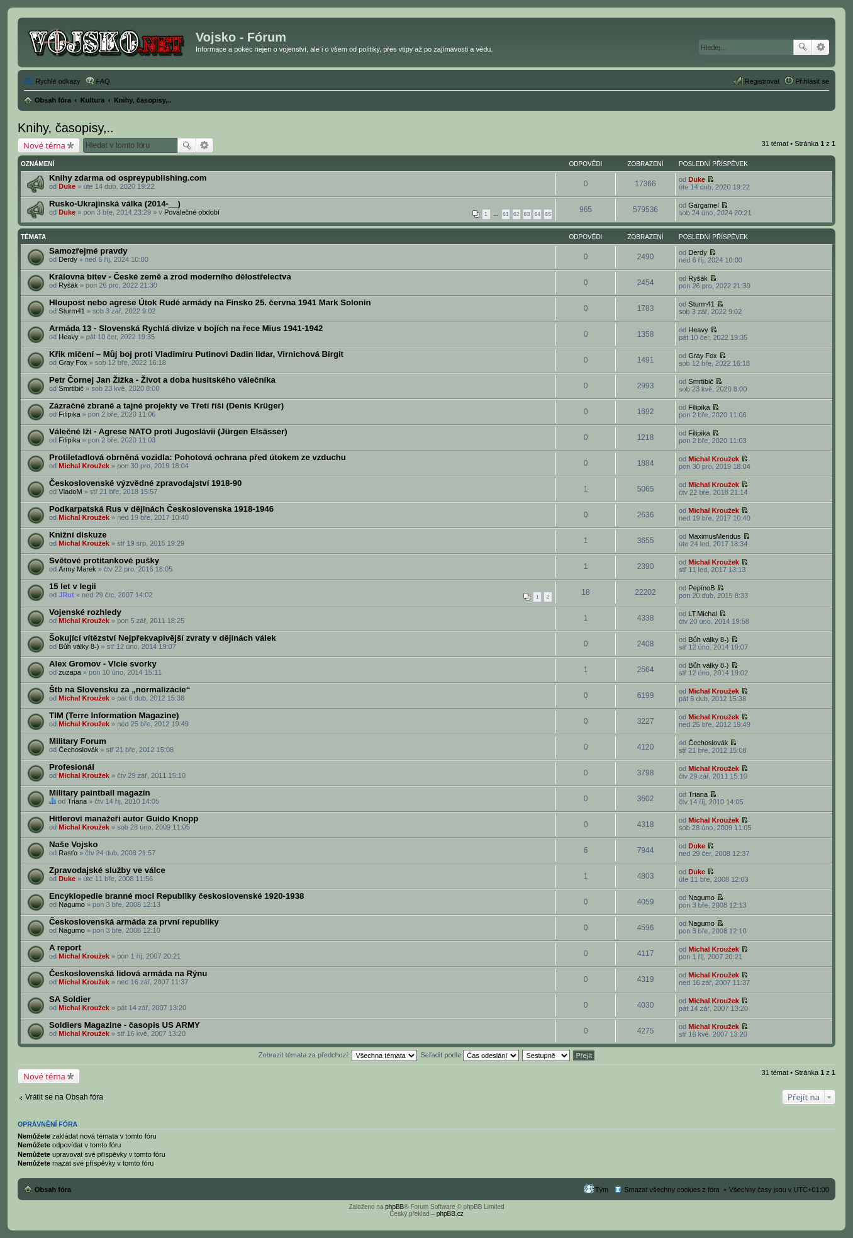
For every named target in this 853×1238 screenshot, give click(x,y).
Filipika (69, 414)
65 (548, 214)
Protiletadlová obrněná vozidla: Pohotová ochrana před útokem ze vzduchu (197, 457)
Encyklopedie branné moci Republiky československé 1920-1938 (176, 896)
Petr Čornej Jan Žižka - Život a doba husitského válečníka (162, 380)
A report (65, 947)
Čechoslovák (78, 749)
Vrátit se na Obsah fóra (64, 1097)
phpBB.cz (450, 1213)
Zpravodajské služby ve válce (107, 870)
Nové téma (44, 145)
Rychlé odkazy (58, 81)
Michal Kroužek (84, 466)
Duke (67, 186)
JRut (66, 595)
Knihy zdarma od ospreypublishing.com (128, 178)
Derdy (68, 259)
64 (537, 214)
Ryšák (68, 285)
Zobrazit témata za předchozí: (338, 1055)
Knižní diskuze (78, 534)
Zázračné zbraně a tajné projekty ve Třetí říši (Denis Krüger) (166, 405)
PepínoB (701, 588)
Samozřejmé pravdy (88, 251)
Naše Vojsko (73, 844)
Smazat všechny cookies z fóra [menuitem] (672, 1189)
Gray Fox (73, 362)
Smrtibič (71, 388)
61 (506, 214)
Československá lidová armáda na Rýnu (128, 973)
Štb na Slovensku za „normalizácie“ (119, 689)
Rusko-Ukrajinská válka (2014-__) (115, 203)
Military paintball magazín (99, 792)
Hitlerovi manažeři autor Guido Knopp (123, 818)
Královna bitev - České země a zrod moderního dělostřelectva (170, 276)
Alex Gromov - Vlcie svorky (103, 663)
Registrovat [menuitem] (762, 81)
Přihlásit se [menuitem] (812, 81)
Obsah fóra (53, 1189)
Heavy (68, 336)
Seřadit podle (469, 1055)
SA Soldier (70, 999)
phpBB (394, 1206)
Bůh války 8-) (79, 646)
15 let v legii (72, 586)
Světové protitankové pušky (104, 560)
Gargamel (703, 205)
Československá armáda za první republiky (134, 921)
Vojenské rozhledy (85, 612)
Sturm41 (72, 311)
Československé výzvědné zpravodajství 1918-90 (145, 483)
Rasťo (68, 853)
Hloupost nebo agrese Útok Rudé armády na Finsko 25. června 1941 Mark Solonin (210, 302)
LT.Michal (702, 613)
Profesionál (71, 767)
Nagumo (72, 904)
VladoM (70, 491)
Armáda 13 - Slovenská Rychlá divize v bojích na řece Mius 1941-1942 (186, 328)
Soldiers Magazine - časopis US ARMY (124, 1025)
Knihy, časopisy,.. (66, 128)
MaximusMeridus (714, 536)
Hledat (802, 47)
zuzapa (70, 672)
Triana (77, 801)
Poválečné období (192, 212)
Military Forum (77, 741)
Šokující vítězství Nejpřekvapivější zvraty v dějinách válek (162, 638)
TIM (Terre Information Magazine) (114, 715)
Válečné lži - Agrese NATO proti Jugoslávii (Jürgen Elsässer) (168, 431)
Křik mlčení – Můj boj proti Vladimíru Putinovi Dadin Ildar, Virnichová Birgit (196, 354)
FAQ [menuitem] (103, 81)
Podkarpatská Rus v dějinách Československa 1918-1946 (161, 509)
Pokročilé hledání (820, 47)
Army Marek (77, 569)
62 (516, 214)
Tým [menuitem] (601, 1189)
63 (527, 214)
